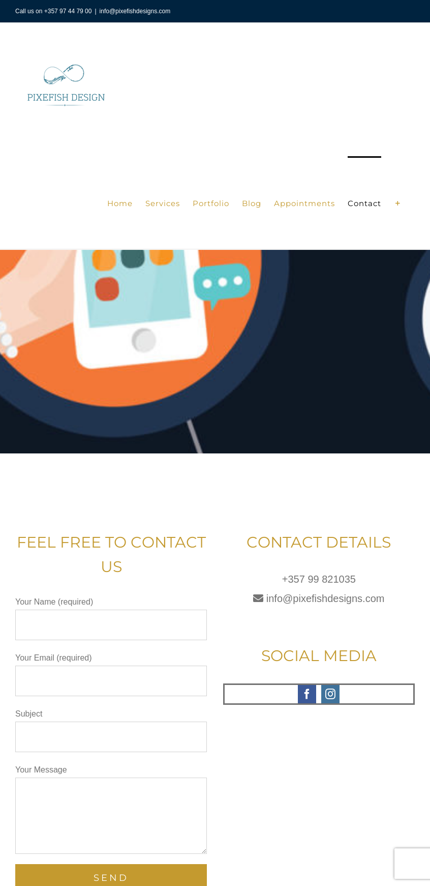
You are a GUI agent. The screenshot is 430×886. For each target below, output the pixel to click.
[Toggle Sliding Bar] (398, 202)
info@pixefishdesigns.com (135, 11)
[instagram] (330, 694)
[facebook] (307, 694)
